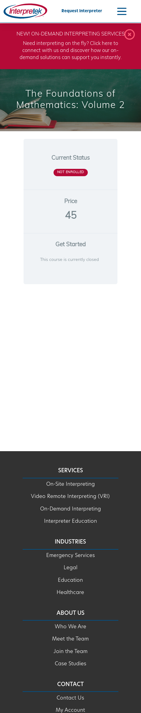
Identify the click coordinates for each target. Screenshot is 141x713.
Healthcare (70, 592)
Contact (70, 684)
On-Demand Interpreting (70, 509)
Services (70, 470)
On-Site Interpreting (70, 484)
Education (70, 580)
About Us (70, 613)
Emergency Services (70, 555)
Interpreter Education (70, 521)
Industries (70, 542)
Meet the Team (70, 639)
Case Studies (70, 664)
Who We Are (70, 626)
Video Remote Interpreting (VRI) (70, 496)
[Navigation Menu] (121, 11)
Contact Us (70, 698)
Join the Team (70, 651)
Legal (70, 567)
